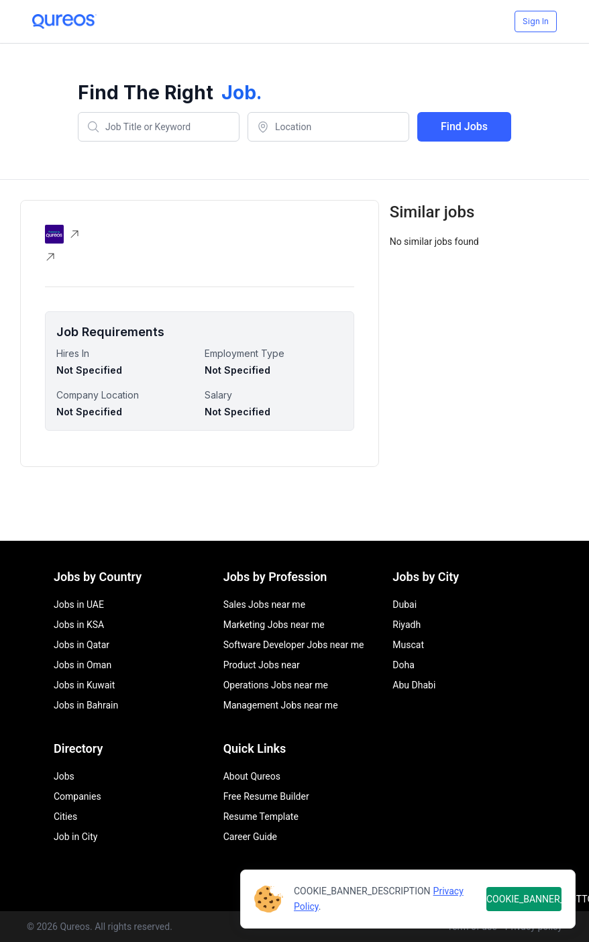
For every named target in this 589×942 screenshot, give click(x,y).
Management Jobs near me (280, 705)
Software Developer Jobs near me (293, 644)
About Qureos (251, 776)
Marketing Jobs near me (274, 624)
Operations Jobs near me (275, 685)
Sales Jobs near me (264, 604)
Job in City (75, 836)
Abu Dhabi (413, 685)
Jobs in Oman (82, 665)
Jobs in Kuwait (84, 685)
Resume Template (261, 816)
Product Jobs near (261, 665)
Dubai (404, 604)
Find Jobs (464, 126)
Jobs (64, 776)
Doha (403, 665)
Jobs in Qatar (81, 644)
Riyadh (406, 624)
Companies (77, 796)
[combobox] (158, 127)
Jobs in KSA (79, 624)
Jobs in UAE (79, 604)
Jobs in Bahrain (86, 705)
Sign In (536, 21)
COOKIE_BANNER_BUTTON (523, 899)
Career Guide (250, 836)
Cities (65, 816)
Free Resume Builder (266, 796)
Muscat (408, 644)
